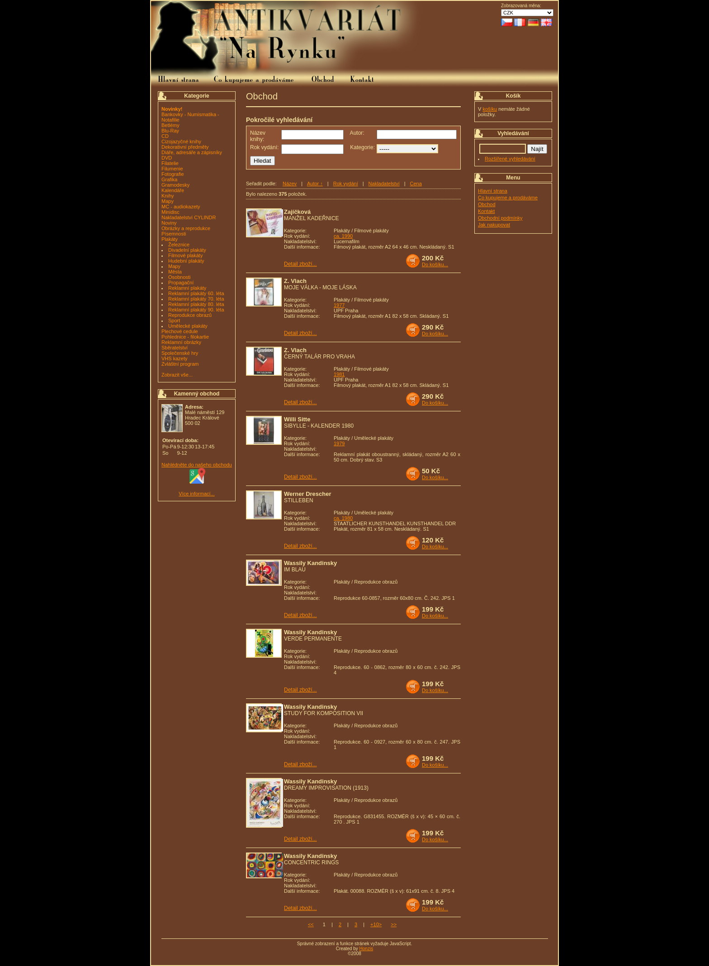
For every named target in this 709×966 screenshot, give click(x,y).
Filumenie (172, 168)
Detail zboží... (300, 264)
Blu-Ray (170, 130)
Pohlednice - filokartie (185, 336)
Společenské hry (179, 353)
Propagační (181, 282)
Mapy (167, 201)
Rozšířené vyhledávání (510, 158)
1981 (339, 374)
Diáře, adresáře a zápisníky (191, 152)
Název (290, 183)
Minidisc (170, 212)
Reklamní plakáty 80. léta (196, 304)
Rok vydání (345, 183)
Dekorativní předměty (185, 147)
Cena (416, 183)
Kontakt (486, 211)
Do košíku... (435, 264)
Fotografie (172, 174)
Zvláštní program (180, 364)
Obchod (487, 204)
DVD (166, 157)
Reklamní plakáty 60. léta (196, 293)
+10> (376, 924)
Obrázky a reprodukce (185, 228)
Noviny (169, 223)
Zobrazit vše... (177, 374)
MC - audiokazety (180, 206)
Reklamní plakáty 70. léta (196, 299)
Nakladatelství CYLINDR (188, 217)
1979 (339, 443)
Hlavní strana (492, 190)
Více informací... (196, 493)
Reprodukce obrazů (190, 315)
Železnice (178, 244)
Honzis (366, 948)
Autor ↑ (315, 183)
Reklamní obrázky (181, 342)
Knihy (167, 195)
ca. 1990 (343, 236)
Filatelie (170, 163)
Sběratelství (174, 347)
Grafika (169, 179)
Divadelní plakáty (187, 250)
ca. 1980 (343, 518)
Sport (174, 320)
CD (165, 136)
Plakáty (169, 239)
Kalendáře (172, 190)
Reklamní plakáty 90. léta (196, 309)
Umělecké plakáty (188, 326)
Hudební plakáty (186, 261)
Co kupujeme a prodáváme (508, 197)
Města (175, 271)
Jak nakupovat (494, 224)
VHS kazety (174, 358)
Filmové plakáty (185, 255)
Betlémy (170, 125)
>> (394, 924)
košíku (489, 109)
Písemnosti (173, 233)
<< (311, 924)
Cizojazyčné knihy (181, 141)
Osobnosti (179, 277)
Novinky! (171, 109)
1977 (339, 305)
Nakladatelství (384, 183)
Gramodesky (175, 185)
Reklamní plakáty (187, 288)
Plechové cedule (179, 331)
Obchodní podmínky (500, 218)
